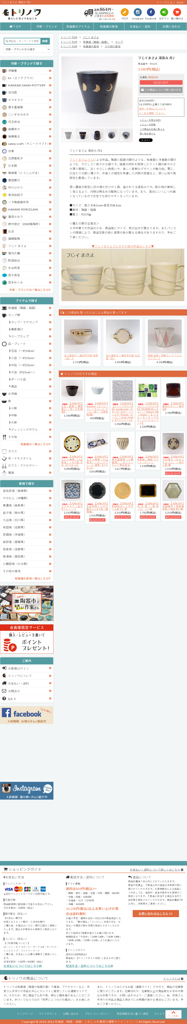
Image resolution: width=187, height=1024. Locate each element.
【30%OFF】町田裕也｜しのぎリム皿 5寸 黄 (122, 506)
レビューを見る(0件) (150, 120)
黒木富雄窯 (15, 107)
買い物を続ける (148, 133)
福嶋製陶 (14, 238)
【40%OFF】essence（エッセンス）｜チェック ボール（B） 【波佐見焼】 (97, 409)
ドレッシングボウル (24, 429)
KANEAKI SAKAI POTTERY (27, 85)
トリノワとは (164, 2)
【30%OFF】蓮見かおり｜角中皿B (173, 406)
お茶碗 (12, 393)
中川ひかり (15, 187)
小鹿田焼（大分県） (16, 563)
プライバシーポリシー (98, 1013)
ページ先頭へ (173, 1013)
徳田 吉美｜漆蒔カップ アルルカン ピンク (165, 357)
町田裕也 (14, 260)
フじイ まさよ (17, 246)
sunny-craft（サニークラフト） (29, 143)
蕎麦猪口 (17, 329)
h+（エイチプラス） (21, 78)
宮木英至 (14, 275)
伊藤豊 (12, 70)
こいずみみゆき (18, 114)
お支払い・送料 (140, 26)
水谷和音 (14, 267)
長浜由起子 (15, 194)
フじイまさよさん (81, 159)
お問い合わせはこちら (155, 913)
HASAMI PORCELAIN (23, 209)
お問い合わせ (171, 26)
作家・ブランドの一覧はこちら (30, 289)
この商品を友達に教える (152, 129)
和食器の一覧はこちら (36, 444)
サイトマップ (162, 1013)
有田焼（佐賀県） (15, 527)
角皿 (14, 386)
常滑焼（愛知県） (15, 556)
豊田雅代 (14, 180)
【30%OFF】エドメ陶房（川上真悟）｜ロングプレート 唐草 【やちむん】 (97, 462)
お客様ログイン (15, 668)
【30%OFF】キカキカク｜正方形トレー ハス (72, 506)
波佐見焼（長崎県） (16, 490)
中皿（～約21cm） (24, 365)
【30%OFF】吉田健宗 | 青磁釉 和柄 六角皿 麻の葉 (173, 506)
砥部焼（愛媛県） (15, 542)
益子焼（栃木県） (15, 512)
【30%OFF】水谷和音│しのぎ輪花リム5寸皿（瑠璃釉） (97, 507)
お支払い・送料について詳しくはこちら (155, 869)
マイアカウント (48, 1013)
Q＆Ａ (9, 698)
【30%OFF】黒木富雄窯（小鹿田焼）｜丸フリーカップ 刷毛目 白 (122, 460)
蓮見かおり (15, 216)
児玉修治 (14, 121)
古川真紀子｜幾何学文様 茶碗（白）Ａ (81, 357)
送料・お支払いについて (152, 108)
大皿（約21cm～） (24, 372)
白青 (11, 151)
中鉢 (14, 415)
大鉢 (14, 422)
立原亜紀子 (15, 158)
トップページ (25, 1013)
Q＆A (180, 2)
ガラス (12, 451)
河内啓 (12, 92)
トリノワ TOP (69, 37)
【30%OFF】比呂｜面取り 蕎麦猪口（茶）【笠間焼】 (72, 407)
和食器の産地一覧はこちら (33, 578)
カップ (119, 41)
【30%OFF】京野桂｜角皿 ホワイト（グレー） (148, 459)
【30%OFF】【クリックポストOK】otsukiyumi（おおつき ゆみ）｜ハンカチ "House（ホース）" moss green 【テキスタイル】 (122, 412)
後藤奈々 (14, 129)
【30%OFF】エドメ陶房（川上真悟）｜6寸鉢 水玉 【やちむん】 (72, 460)
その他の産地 (12, 571)
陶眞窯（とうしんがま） (24, 173)
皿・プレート (17, 343)
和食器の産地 (109, 26)
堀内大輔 (14, 253)
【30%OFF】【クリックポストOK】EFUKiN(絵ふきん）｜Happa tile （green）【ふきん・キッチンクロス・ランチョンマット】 (148, 413)
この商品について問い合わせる (161, 89)
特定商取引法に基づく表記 (132, 1013)
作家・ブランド (47, 26)
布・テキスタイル (20, 458)
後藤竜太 (14, 136)
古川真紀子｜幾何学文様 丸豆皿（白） (123, 357)
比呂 (11, 231)
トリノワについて (20, 675)
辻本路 (12, 165)
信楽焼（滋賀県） (15, 549)
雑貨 (11, 472)
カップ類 (14, 315)
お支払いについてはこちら (23, 966)
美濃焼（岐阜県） (15, 505)
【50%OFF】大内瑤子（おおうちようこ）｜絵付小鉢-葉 (173, 460)
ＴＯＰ (15, 26)
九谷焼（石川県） (15, 520)
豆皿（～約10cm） (24, 350)
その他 (12, 436)
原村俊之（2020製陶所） (25, 224)
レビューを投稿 (148, 124)
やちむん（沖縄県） (16, 498)
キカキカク (15, 100)
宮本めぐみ (15, 282)
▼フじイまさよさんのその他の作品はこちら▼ (123, 246)
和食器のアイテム (78, 26)
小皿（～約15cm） (24, 358)
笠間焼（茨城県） (15, 534)
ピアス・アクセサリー (23, 465)
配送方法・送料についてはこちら (89, 966)
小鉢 (14, 408)
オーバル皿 (18, 379)
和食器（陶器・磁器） (23, 308)
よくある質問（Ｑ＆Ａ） (152, 113)
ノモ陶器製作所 (18, 202)
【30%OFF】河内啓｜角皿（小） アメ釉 (148, 506)
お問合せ (11, 690)
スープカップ (20, 336)
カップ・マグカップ (24, 322)
